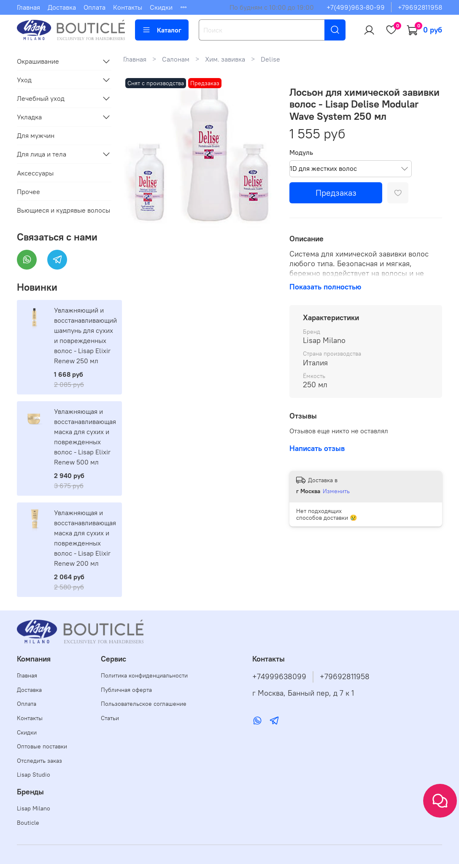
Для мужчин (35, 135)
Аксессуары (35, 173)
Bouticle (28, 822)
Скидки (161, 7)
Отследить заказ (39, 760)
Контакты (127, 7)
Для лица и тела (41, 154)
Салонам (175, 59)
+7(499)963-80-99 (356, 7)
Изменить (336, 491)
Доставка (62, 7)
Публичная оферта (126, 690)
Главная (28, 7)
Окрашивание (38, 61)
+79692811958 (420, 7)
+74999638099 (279, 676)
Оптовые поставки (42, 746)
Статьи (110, 718)
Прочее (28, 191)
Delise (270, 59)
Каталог (161, 30)
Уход (24, 80)
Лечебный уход (41, 98)
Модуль (301, 152)
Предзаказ (336, 192)
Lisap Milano (33, 808)
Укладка (29, 117)
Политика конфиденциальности (144, 675)
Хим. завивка (225, 59)
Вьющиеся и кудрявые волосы (63, 210)
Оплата (94, 7)
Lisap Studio (33, 774)
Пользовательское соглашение (143, 703)
